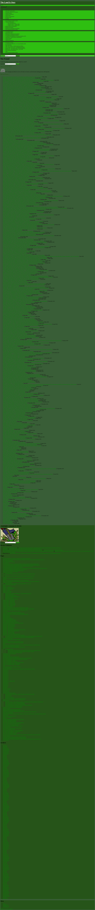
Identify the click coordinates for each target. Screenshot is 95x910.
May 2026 (5, 745)
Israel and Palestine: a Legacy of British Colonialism (13, 642)
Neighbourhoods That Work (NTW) (10, 458)
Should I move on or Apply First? (9, 716)
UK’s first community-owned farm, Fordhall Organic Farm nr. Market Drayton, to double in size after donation (24, 91)
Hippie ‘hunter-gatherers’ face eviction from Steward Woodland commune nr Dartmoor (20, 433)
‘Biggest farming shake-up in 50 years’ (10, 237)
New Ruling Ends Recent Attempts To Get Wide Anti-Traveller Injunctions (17, 215)
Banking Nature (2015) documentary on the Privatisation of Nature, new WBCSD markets (20, 122)
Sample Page (5, 714)
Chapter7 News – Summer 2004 (9, 604)
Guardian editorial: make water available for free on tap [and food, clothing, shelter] (19, 354)
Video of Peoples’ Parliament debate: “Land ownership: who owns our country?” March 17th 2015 (22, 445)
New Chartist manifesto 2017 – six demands (11, 339)
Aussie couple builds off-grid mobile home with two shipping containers (17, 367)
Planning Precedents (9, 27)
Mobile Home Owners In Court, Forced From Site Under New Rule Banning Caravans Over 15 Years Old (23, 211)
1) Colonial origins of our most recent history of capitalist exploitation (16, 558)
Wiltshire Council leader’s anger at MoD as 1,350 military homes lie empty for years (19, 192)
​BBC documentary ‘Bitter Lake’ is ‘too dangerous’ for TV (14, 456)
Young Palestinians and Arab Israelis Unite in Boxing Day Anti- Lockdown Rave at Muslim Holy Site (22, 233)
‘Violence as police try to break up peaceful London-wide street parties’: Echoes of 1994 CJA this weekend (24, 255)
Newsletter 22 (5, 685)
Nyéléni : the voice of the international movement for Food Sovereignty (17, 369)
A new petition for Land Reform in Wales (11, 434)
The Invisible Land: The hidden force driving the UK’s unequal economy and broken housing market (22, 309)
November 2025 (6, 750)
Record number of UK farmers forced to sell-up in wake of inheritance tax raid (18, 95)
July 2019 (5, 824)
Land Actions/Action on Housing (9, 653)
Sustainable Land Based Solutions (12, 35)
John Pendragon (6, 483)
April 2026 (5, 746)
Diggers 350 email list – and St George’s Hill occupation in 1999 (15, 614)
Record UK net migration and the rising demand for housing (14, 161)
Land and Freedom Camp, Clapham (10, 517)
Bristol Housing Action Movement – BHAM (11, 509)
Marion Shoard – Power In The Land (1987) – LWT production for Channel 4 (18, 359)
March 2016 (5, 864)
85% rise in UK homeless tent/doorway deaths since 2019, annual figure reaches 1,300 (20, 165)
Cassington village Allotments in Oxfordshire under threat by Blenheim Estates (18, 239)
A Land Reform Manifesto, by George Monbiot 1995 (15, 36)
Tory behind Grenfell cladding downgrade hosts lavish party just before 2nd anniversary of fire (21, 279)
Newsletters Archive (9, 42)
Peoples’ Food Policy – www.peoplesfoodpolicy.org (13, 383)
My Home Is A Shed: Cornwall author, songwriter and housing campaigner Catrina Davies (20, 238)
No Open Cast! (8, 17)
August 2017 (5, 849)
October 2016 (5, 859)
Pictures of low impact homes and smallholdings (12, 707)
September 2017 (6, 848)
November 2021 (6, 796)
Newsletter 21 (5, 684)
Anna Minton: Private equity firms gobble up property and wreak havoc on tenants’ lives (20, 271)
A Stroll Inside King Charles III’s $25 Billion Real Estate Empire (15, 179)
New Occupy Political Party (8, 485)
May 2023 (5, 780)
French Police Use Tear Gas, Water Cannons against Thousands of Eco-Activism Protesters (20, 323)
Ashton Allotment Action (8, 504)
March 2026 (5, 747)
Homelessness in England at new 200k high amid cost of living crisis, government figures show (21, 156)
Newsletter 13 (5, 675)
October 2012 (5, 890)
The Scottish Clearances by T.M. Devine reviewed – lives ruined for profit (17, 254)
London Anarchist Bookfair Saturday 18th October (13, 466)
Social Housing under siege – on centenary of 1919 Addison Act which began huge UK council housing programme (25, 276)
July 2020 (5, 812)
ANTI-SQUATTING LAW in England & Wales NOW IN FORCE (16, 514)
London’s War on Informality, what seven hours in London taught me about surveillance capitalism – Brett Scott (24, 137)
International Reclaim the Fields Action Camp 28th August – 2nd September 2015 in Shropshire (21, 443)
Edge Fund (5, 487)
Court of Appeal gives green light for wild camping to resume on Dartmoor (17, 154)
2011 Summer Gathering (7, 560)
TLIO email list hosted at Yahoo (11, 29)
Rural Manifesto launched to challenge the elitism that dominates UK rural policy (19, 439)
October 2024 (5, 764)
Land (4, 30)
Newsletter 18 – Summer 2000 (9, 681)
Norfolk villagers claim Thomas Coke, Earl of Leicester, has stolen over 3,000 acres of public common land (24, 133)
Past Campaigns (8, 44)
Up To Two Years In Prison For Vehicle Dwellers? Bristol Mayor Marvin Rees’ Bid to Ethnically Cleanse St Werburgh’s (26, 246)
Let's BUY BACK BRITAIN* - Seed (10, 547)
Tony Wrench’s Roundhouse (10, 50)
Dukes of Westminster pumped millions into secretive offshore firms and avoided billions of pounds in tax (23, 358)
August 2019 (5, 822)
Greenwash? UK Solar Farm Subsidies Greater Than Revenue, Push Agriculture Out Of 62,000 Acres (22, 261)
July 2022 (5, 789)
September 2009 (6, 896)
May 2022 (5, 791)
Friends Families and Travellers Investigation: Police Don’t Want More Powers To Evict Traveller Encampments (25, 242)
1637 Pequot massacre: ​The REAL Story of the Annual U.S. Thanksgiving (17, 305)
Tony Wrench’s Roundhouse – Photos (10, 732)
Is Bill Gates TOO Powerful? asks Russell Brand (12, 230)
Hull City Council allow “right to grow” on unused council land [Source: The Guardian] (20, 145)
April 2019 (5, 827)
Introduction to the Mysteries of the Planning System (13, 641)
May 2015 (5, 872)
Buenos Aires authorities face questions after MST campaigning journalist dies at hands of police (21, 152)
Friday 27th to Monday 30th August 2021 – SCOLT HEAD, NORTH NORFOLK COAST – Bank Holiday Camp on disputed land (28, 214)
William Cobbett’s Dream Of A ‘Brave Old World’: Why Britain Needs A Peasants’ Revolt (20, 184)
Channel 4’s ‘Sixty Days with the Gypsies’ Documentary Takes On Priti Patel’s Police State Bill (21, 199)
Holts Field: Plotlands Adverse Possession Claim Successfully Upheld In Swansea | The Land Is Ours (22, 550)
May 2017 (5, 852)
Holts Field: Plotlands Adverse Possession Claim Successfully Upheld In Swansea (19, 77)
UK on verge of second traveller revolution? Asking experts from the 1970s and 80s (19, 273)
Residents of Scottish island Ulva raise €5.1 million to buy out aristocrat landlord (18, 318)
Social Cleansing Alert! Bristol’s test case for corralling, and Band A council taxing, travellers (21, 85)
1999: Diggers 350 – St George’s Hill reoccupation (15, 704)
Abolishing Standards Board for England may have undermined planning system (18, 406)
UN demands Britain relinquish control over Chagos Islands (14, 737)
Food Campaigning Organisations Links (10, 621)
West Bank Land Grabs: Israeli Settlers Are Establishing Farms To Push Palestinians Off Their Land (22, 203)
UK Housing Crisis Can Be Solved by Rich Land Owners (14, 372)
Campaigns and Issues (7, 582)
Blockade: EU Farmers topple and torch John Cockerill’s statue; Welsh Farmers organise (20, 129)
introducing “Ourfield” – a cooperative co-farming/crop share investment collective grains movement (22, 353)
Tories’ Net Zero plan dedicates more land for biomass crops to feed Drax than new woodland (21, 166)
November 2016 (6, 858)
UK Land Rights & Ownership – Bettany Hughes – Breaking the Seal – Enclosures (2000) (20, 489)
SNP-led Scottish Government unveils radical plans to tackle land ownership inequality (20, 444)
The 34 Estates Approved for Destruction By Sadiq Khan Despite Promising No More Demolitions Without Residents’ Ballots (27, 324)
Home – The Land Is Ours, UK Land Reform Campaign (14, 635)
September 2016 (6, 860)
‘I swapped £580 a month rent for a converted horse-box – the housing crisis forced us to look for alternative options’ (25, 270)
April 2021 (5, 803)
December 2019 (6, 819)
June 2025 (5, 756)
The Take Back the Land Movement (10, 492)
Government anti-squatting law (9, 624)
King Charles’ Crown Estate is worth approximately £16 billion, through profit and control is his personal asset (24, 97)
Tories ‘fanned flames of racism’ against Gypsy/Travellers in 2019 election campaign (19, 268)
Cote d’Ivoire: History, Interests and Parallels (11, 612)
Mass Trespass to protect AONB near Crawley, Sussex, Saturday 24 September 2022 (19, 180)
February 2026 (6, 748)
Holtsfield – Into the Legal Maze (9, 626)
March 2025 (5, 759)
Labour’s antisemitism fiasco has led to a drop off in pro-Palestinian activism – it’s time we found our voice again (25, 290)
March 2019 (5, 828)
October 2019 (5, 821)
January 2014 (5, 886)
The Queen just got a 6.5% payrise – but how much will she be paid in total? (18, 420)
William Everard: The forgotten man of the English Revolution (15, 403)
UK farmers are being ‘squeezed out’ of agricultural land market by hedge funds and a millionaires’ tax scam (24, 110)
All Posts (4, 577)
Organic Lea (5, 505)
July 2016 (5, 862)
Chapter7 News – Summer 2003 (9, 603)
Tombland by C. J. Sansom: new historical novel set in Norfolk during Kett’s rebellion (19, 307)
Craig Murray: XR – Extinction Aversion (11, 285)
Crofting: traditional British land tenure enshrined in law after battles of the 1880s (19, 364)
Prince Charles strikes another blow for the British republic (14, 477)
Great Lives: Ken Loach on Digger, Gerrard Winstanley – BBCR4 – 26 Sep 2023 (18, 148)
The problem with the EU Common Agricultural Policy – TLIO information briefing (19, 480)
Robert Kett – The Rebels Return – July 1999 (14, 49)
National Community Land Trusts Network (11, 348)
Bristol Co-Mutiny (6, 520)
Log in (4, 903)
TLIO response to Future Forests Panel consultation (13, 730)
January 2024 (5, 771)
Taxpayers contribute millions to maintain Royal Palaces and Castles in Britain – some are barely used (23, 363)
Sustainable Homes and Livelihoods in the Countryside (13, 719)
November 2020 (6, 807)
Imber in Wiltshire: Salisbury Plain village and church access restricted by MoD (18, 343)
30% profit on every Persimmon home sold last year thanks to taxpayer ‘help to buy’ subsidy (21, 291)
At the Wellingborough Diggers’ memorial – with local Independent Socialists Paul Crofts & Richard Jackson (24, 209)
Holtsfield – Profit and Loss (8, 627)
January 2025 (5, 761)
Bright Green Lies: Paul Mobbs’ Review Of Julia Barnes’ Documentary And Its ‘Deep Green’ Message (23, 221)
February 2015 (6, 874)
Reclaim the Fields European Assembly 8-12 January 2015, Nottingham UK (17, 459)
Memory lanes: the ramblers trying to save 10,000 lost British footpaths (17, 303)
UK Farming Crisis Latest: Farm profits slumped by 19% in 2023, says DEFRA (18, 121)
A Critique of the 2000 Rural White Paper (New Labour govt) (15, 569)
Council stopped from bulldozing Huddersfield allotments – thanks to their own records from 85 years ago (23, 284)
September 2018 (6, 835)
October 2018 (5, 833)
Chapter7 (4, 19)
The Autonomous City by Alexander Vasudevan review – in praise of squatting (18, 388)
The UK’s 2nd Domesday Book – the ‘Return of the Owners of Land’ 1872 (17, 511)
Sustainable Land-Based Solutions (9, 721)
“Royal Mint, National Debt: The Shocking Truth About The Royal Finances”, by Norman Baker (21, 79)
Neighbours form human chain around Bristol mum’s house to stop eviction (17, 411)
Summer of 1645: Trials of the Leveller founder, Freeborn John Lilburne (17, 387)
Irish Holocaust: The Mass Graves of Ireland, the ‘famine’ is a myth (21, 651)
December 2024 (6, 762)
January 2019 (5, 830)
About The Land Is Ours (10, 10)
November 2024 (6, 763)
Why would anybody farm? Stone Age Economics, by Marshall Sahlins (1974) (18, 308)
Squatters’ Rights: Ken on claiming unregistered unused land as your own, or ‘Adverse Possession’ (22, 169)
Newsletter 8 (5, 686)
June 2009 (5, 897)
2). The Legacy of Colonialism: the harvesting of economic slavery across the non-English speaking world (23, 559)
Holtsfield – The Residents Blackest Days (11, 630)
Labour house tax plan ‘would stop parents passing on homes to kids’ (16, 220)
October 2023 (5, 774)
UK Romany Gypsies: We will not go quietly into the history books (16, 213)
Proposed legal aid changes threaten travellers (12, 709)
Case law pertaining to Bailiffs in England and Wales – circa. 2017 (18, 583)
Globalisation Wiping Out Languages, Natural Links (13, 623)
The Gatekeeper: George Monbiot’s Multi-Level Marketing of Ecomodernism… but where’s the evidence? (23, 178)
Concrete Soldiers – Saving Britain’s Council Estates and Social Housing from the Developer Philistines (23, 322)
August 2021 (5, 800)
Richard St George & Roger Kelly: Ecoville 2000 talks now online (16, 452)
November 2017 (6, 845)
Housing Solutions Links (8, 638)
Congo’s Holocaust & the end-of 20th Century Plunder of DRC (15, 609)
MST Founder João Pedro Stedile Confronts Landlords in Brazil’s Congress (17, 151)
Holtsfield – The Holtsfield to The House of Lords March (14, 629)
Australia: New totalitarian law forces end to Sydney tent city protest (16, 377)
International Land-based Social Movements (11, 639)
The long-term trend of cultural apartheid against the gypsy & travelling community (19, 481)
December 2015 (6, 867)
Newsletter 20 (5, 683)
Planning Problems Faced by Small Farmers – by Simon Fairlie (15, 312)
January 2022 (5, 794)
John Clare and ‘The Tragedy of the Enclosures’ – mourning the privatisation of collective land (21, 644)
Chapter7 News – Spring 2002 (14, 25)
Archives (4, 41)
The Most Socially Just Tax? (8, 429)
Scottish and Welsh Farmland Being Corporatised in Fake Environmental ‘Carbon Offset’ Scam (21, 193)
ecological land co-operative (8, 475)
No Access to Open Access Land (9, 139)
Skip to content (10, 6)
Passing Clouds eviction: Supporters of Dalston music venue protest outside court (19, 418)
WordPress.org (6, 906)
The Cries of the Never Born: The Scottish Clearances (13, 722)
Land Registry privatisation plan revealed (11, 488)
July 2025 (5, 755)
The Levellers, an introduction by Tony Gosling (12, 728)
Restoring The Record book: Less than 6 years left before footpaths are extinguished (19, 234)
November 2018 (6, 832)
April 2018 (5, 840)
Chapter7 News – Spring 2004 (9, 602)
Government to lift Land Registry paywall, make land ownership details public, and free (20, 83)
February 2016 (6, 865)
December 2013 (6, 887)
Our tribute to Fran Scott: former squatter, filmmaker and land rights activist (20, 573)
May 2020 (5, 814)
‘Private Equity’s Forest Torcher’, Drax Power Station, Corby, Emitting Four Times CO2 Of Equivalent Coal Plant (25, 118)
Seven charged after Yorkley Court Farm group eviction (13, 431)
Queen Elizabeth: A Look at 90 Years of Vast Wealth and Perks (15, 419)
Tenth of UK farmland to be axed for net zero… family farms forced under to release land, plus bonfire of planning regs (26, 106)
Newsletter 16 (5, 678)
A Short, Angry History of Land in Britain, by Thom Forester (15, 249)
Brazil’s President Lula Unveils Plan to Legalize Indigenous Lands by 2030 (17, 162)
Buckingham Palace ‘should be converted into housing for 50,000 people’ (17, 294)
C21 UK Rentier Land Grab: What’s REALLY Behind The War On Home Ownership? (19, 210)
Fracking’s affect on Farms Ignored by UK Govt (12, 422)
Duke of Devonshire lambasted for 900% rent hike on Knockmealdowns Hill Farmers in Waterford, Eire (23, 81)
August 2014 (5, 880)
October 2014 (5, 878)
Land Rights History (9, 31)
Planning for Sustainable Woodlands (12, 28)
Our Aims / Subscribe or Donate (11, 12)
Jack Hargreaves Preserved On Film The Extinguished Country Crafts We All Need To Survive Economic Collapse (25, 188)
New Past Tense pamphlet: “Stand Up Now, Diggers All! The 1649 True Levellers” (19, 668)
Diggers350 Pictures (7, 617)
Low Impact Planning (7, 667)
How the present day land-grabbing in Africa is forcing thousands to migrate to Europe (20, 226)
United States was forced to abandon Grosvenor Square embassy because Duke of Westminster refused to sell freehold (26, 342)
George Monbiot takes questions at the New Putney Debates (14, 513)
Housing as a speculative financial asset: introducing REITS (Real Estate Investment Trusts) (21, 337)
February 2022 (6, 793)
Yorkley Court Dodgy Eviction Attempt (10, 470)
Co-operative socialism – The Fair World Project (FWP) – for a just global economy (19, 370)
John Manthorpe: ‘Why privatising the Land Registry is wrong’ (15, 425)
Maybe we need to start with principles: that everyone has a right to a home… (18, 435)
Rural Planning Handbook (8, 712)
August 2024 (5, 766)
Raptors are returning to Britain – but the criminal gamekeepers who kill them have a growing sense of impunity (24, 257)
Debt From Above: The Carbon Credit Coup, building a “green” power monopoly (18, 119)
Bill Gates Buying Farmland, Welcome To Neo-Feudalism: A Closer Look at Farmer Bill (20, 186)
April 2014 (5, 884)
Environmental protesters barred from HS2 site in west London (15, 282)
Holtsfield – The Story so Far (8, 631)
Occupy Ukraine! (6, 691)
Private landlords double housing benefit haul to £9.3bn (13, 415)
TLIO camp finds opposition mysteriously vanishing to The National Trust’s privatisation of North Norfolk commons (25, 198)
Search (1, 5)
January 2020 (5, 818)
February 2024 (6, 770)
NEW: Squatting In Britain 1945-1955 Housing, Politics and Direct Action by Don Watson (20, 400)
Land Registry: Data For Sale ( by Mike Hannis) (12, 462)
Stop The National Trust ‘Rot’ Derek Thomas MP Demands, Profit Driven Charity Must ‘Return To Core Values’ (25, 227)
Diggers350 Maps (6, 616)
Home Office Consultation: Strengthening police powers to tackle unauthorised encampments (21, 269)
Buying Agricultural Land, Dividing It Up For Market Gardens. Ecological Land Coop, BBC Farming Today (24, 260)
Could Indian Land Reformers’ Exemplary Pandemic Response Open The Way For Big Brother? (21, 259)
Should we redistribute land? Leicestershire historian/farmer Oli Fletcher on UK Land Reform (21, 100)
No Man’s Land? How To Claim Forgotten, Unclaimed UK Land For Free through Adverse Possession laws (24, 131)
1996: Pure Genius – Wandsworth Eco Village (14, 45)
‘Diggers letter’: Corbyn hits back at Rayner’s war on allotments (15, 93)
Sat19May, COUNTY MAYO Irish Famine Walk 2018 (13, 326)
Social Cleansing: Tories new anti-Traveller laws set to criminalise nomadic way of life (20, 229)
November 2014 (6, 877)
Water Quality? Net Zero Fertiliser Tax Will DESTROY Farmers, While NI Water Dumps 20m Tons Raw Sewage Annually (27, 94)
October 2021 (5, 797)
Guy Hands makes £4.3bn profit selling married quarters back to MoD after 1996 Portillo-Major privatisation (24, 109)
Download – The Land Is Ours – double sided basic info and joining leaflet (19, 694)
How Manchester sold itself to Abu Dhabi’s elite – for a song (14, 185)
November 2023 (6, 773)
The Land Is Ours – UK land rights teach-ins (11, 490)
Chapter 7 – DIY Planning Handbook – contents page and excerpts (18, 593)
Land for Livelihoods (9, 14)
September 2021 (6, 798)
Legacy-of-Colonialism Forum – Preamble (11, 664)
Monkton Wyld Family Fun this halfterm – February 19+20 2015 (15, 455)
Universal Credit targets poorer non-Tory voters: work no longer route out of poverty (19, 267)
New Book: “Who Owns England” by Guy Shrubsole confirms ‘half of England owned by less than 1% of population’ (26, 288)
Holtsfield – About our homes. (9, 625)
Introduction (5, 640)
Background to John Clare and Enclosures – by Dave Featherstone (16, 580)
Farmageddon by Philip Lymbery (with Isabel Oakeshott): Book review (17, 491)
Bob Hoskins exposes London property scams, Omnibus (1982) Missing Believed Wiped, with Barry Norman (24, 283)
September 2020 (6, 809)
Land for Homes (8, 13)
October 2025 (5, 751)
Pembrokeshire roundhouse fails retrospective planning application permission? (18, 471)
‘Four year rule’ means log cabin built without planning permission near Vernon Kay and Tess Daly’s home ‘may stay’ (26, 157)
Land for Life (8, 15)
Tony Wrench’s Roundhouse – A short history (12, 731)
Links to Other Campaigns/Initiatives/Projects (12, 666)
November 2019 (6, 820)
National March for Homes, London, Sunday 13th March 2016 (15, 432)
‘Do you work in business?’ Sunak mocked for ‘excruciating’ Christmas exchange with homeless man (22, 177)
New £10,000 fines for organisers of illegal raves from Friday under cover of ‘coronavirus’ (20, 244)
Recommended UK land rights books (15, 652)
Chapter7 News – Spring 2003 (9, 601)
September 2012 (6, 891)
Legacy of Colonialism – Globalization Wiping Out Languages (15, 659)
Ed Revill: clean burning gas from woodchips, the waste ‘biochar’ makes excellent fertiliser (20, 278)
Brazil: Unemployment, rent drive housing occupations (13, 362)
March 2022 (5, 792)
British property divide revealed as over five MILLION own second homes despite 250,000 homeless (22, 375)
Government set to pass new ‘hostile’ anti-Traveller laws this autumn (16, 245)
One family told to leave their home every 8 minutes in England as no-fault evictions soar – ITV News (23, 142)
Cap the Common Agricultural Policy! (10, 479)
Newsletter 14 (5, 676)
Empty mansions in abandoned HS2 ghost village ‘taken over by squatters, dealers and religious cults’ (22, 146)
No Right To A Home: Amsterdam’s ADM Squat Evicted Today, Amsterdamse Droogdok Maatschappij (23, 296)
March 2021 (5, 804)
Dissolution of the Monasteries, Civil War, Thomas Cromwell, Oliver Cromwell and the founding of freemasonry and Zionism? (27, 349)
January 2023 (5, 783)
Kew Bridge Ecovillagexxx (8, 521)
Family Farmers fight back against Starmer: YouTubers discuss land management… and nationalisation (23, 113)
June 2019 (5, 825)
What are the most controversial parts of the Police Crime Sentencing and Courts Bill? (19, 225)
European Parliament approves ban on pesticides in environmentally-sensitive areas (19, 382)
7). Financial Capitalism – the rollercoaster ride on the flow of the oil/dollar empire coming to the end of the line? (25, 568)
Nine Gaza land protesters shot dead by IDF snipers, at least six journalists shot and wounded (21, 327)
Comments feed (6, 905)
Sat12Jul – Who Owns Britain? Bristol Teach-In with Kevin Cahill (16, 473)
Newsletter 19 (5, 682)
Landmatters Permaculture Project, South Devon (12, 510)
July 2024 (5, 767)
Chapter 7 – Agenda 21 (7, 586)
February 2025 (6, 760)
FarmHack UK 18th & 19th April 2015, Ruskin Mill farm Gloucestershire (17, 457)
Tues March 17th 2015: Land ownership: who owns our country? (15, 451)
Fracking (7, 18)
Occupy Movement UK (7, 496)
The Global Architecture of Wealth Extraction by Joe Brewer (14, 427)
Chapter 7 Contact (6, 590)
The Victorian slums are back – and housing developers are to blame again (17, 341)
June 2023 (5, 779)
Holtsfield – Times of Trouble (8, 632)
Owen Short (5, 548)
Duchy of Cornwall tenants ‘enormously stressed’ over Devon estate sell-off (17, 82)
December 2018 (6, 831)
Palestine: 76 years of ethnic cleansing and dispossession (14, 699)
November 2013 (6, 888)
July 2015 (5, 871)
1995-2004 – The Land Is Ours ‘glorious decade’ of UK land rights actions (19, 575)
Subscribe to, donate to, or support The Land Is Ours (15, 698)
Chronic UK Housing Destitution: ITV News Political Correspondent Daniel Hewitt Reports (21, 222)
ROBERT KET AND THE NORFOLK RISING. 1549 (13, 710)
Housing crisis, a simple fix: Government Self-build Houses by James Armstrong (18, 158)
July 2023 (5, 778)
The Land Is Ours (7, 2)
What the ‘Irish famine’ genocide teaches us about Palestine (14, 295)
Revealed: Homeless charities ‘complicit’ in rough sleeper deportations (16, 413)
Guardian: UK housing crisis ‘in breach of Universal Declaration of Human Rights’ (19, 424)
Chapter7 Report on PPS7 (8, 606)
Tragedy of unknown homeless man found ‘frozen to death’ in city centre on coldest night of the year (22, 401)
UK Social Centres (6, 735)
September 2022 (6, 786)
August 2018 (5, 836)
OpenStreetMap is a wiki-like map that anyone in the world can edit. (16, 508)
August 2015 (5, 870)
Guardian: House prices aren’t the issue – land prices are (14, 357)
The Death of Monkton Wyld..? (9, 135)
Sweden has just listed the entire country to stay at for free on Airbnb (16, 389)
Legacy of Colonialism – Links (9, 660)
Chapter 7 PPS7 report (7, 591)
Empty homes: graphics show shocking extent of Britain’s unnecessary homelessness (19, 417)
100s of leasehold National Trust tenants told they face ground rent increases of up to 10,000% (21, 374)
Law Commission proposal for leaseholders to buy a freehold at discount (17, 314)
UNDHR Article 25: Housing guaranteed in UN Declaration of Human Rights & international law (22, 739)
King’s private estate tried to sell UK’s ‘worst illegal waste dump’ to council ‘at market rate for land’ (22, 76)
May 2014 (5, 883)
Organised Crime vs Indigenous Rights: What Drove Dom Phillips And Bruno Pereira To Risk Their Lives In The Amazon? (27, 190)
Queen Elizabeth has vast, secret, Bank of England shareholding (15, 416)
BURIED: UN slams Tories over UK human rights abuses (14, 412)
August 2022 (5, 787)
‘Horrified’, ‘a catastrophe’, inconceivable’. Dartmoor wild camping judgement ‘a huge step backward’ (23, 173)
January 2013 (5, 889)
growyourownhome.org (7, 476)
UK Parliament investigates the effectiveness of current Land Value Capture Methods (19, 335)
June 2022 (5, 790)
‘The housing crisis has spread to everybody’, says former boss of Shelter (17, 396)
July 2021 (5, 801)
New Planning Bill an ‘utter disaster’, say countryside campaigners (16, 216)
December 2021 (6, 795)
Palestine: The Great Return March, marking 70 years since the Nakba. (16, 329)
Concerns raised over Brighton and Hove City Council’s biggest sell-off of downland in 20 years (21, 404)
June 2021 (5, 802)
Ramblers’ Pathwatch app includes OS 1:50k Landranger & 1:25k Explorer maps (18, 302)
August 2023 (5, 777)
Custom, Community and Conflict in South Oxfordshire (14, 613)
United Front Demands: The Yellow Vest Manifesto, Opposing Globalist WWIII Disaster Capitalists (22, 223)
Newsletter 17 (5, 679)
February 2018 (6, 842)
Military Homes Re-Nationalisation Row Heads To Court (14, 181)
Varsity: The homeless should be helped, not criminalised (14, 338)
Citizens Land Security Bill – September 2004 (12, 447)
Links (6, 51)
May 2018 (5, 839)
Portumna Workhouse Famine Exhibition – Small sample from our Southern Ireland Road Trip (21, 141)
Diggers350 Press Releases (8, 618)
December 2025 (6, 749)
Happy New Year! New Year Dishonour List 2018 (12, 350)
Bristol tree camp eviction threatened (10, 454)
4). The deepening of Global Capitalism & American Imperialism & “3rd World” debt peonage (21, 565)
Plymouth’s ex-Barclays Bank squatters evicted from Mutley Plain (16, 355)
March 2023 (5, 782)
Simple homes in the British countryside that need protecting (14, 373)
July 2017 (5, 850)
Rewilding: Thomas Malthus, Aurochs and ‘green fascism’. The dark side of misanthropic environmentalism (24, 287)
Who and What (6, 740)
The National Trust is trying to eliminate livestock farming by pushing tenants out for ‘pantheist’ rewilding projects (25, 183)
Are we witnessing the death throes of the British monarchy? (14, 253)
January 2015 (5, 875)
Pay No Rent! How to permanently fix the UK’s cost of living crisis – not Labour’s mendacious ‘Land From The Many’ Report (27, 191)
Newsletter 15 (5, 677)
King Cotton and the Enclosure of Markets (11, 646)
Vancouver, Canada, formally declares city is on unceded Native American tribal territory (20, 264)
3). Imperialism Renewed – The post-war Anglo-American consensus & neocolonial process (21, 563)
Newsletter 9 (5, 687)
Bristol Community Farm (8, 506)
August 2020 (5, 810)
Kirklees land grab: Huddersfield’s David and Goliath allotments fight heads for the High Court (21, 292)
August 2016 (5, 861)
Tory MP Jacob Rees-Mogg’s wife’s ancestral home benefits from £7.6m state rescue (19, 386)
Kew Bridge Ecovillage (7, 522)
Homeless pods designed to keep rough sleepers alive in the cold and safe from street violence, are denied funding (25, 301)
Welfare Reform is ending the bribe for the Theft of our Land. (15, 461)
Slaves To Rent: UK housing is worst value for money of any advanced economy (18, 126)
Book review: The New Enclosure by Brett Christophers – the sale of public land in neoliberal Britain (22, 293)
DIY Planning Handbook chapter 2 (9, 620)
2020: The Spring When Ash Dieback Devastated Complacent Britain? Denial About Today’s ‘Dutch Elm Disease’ (25, 258)
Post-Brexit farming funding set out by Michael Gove (13, 347)
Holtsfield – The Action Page (8, 628)
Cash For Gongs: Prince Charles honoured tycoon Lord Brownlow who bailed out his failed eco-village (23, 187)
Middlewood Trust (6, 502)
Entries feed (5, 904)
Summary (5, 718)
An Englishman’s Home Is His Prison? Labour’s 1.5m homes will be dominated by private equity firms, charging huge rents (27, 103)
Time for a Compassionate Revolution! (10, 441)
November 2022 (6, 785)
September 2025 (6, 752)
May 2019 (5, 826)
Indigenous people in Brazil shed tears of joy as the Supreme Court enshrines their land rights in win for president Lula (26, 150)
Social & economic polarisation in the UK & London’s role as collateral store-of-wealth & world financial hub (24, 478)
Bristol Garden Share (7, 512)
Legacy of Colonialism (9, 16)
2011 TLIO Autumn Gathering (9, 561)
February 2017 (6, 854)
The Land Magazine (12, 22)
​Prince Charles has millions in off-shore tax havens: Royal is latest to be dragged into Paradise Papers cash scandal (25, 361)
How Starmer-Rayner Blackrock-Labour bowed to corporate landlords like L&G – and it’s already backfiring (24, 92)
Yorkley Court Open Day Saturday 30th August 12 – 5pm (14, 469)
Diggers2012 (5, 501)
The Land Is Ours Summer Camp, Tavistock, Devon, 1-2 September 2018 (19, 637)
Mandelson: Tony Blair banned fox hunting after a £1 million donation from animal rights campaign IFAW (23, 127)
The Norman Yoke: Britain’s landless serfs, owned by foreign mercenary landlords (19, 336)
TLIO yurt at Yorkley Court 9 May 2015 (11, 446)
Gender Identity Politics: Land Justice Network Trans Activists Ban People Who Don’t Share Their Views (23, 241)
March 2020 (5, 816)
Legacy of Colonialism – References (10, 661)
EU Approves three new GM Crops (10, 421)
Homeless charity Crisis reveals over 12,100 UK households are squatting (17, 380)
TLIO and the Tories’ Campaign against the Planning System (14, 248)
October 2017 (5, 847)
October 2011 (5, 894)
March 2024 (5, 769)
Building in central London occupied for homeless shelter (14, 331)
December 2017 (6, 844)
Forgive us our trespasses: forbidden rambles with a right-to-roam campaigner (18, 231)
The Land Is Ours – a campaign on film (10, 724)
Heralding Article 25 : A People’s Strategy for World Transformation (16, 423)
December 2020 (6, 806)
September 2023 (6, 775)
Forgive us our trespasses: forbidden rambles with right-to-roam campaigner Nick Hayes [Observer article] (23, 247)
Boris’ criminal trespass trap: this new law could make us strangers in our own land (19, 266)
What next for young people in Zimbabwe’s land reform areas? (15, 360)
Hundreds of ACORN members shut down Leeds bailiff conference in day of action (19, 90)
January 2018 (5, 843)
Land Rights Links (9, 32)
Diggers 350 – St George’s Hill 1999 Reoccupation (15, 48)
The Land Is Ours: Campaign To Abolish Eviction (12, 725)
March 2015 (5, 873)
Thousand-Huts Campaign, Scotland (10, 494)
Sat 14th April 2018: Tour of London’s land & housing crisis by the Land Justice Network (20, 325)
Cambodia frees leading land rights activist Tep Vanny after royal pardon (17, 311)
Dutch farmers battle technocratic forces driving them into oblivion (16, 176)
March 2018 (5, 841)
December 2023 (6, 772)
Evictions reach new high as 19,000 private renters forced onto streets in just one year (19, 410)
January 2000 (5, 898)
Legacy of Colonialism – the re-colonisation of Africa (13, 662)
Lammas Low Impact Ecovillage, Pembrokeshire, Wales (14, 497)
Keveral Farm (5, 499)
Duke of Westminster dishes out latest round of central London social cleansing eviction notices (21, 272)
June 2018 (5, 838)
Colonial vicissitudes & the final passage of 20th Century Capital (15, 607)
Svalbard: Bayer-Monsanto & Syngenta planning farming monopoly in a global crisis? (19, 243)
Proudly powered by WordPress (6, 908)
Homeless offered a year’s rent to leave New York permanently (15, 365)
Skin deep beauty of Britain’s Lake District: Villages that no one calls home (17, 300)
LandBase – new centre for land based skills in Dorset (13, 397)
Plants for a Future (6, 708)
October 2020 (5, 808)
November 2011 (6, 893)
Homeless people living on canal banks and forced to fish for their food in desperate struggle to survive (23, 385)
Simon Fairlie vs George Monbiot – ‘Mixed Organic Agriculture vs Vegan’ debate (19, 167)
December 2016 (6, 856)
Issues (4, 9)
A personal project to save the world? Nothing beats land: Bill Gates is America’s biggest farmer (21, 153)
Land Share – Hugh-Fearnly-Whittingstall (13, 37)
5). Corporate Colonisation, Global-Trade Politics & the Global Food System (18, 566)
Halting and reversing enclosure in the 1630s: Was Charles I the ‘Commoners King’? (24, 650)
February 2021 (6, 805)
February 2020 (6, 817)
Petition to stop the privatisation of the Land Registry (13, 428)
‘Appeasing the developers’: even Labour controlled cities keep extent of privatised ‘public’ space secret (23, 345)
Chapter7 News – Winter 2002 (14, 24)
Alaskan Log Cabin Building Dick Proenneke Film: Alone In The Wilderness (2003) (19, 202)
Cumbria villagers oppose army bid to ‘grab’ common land (14, 304)
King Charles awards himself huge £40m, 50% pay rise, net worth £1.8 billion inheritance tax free (22, 138)
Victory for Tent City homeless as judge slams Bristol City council (16, 390)
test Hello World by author (8, 523)
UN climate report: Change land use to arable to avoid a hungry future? (17, 274)
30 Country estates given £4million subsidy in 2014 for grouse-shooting (17, 407)
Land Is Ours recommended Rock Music (11, 486)
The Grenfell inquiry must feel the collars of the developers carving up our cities (18, 381)
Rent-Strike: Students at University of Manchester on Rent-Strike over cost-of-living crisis (20, 175)
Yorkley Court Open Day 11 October (10, 467)
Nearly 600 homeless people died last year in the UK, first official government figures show (21, 297)
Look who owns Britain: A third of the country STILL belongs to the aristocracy (18, 463)
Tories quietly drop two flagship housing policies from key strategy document (18, 351)
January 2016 (5, 866)
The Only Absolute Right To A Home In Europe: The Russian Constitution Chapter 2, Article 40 (21, 174)
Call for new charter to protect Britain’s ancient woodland (14, 438)
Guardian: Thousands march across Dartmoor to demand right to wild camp (17, 172)
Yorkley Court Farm (7, 493)
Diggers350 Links (6, 615)
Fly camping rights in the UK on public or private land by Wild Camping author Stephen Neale (23, 636)
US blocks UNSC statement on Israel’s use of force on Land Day (15, 328)
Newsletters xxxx (6, 689)
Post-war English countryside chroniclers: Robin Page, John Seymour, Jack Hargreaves (20, 160)
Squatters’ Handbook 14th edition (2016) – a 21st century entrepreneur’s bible (18, 394)
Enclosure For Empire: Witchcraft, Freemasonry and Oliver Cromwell (16, 189)
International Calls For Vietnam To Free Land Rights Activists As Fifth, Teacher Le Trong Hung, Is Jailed (23, 201)
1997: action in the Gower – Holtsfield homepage (15, 47)
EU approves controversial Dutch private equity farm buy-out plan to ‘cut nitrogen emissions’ (21, 163)
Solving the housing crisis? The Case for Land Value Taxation (15, 334)
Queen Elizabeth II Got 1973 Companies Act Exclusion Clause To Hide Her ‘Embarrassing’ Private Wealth (23, 232)
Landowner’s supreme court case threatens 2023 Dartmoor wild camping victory (18, 132)
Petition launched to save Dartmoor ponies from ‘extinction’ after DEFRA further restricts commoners (23, 125)
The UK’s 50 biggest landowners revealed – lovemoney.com (14, 280)
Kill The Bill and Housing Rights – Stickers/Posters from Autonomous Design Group (19, 219)
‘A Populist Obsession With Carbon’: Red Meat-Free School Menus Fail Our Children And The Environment (24, 197)
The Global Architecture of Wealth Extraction (12, 723)
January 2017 (5, 855)
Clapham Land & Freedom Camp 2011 (10, 519)
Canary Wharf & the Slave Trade (9, 584)
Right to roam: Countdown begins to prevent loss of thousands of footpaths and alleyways (20, 436)
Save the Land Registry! (7, 440)
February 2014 (6, 885)
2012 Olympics (6, 562)
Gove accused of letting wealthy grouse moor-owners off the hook (16, 313)
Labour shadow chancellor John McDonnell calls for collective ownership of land (19, 306)
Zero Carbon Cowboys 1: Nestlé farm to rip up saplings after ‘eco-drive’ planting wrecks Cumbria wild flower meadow (26, 105)
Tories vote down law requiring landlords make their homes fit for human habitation (19, 319)
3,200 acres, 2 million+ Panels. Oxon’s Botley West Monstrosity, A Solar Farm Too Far (20, 116)
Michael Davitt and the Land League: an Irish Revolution (14, 392)
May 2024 (5, 768)
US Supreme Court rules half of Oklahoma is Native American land (16, 251)
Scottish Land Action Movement (9, 453)
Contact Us (5, 610)
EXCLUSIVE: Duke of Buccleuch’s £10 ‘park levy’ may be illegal (16, 430)
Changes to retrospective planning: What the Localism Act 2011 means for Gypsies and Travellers (22, 515)
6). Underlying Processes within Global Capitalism (13, 567)
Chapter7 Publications (9, 21)
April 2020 (5, 815)
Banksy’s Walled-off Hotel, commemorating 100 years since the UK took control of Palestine (21, 581)
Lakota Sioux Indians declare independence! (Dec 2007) (14, 647)
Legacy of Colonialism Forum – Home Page (11, 663)
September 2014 (6, 879)
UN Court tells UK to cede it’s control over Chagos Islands (14, 736)
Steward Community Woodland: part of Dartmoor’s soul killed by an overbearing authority (20, 330)
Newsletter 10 (5, 670)
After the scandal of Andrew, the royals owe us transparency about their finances (18, 84)
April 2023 (5, 781)
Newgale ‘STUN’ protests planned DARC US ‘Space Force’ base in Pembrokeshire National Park (22, 87)
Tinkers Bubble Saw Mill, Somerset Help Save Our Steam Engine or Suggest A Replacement (21, 204)
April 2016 (5, 863)
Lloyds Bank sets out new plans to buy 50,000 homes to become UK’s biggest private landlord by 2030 (23, 212)
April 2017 (5, 853)
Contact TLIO (5, 53)
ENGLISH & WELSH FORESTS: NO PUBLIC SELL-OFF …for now (17, 498)
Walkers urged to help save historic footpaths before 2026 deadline (16, 265)
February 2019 (6, 829)
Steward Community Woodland (9, 500)
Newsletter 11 (5, 672)
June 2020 (5, 813)
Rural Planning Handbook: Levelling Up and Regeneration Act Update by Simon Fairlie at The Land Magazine (24, 143)
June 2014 (5, 882)
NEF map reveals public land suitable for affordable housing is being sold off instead (19, 366)
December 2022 (6, 784)
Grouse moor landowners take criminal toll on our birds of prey (15, 378)
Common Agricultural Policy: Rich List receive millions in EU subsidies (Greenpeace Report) (21, 409)
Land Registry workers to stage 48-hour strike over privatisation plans (16, 482)
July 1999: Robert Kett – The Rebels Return (13, 706)
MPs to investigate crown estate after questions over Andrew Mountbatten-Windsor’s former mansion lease (24, 86)
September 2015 (6, 868)
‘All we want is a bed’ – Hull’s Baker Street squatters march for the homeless (18, 332)
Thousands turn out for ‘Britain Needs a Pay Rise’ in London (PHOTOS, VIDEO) (19, 465)
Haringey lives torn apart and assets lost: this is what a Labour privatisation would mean (20, 398)
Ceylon (4, 585)
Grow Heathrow (6, 503)
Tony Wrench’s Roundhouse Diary (9, 733)
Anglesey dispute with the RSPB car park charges (12, 315)
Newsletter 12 (5, 674)
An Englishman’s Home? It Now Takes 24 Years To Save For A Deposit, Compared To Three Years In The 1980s (25, 195)
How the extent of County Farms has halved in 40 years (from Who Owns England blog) (20, 320)
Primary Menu (3, 6)
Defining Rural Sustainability (11, 26)
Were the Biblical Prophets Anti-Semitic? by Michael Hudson (15, 140)
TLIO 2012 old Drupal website (9, 729)
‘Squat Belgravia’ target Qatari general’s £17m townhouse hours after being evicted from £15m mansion (23, 395)
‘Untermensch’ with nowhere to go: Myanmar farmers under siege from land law (18, 289)
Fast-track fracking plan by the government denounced (13, 317)
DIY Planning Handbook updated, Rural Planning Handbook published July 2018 (19, 316)
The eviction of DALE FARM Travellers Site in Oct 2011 (14, 516)
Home (4, 8)
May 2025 (5, 757)
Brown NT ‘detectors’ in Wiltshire (9, 450)
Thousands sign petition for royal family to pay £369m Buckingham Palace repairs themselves (21, 399)
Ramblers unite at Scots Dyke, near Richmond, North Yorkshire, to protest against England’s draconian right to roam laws (26, 149)
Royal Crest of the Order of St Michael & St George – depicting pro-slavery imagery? (19, 711)
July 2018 (5, 837)
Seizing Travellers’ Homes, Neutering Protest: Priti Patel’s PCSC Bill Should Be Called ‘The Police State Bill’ (24, 218)
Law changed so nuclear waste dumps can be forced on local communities (17, 658)
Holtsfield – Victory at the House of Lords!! (11, 633)
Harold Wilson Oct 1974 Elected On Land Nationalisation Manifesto (16, 464)
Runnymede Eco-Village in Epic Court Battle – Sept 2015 (14, 442)
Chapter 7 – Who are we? (8, 589)
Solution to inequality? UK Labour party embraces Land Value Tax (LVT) (17, 281)
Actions (4, 574)
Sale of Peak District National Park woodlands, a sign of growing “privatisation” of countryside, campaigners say (25, 376)
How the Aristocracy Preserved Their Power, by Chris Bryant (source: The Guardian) (19, 371)
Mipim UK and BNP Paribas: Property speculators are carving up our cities (17, 405)
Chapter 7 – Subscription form (9, 588)
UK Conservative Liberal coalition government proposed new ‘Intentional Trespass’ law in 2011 (21, 734)
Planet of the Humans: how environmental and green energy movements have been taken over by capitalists (24, 262)
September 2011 (6, 895)
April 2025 (5, 758)
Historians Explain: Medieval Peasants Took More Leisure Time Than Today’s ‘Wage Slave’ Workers (22, 107)
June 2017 (5, 851)
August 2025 (5, 754)
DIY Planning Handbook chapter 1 (9, 619)
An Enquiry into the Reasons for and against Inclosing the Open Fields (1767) (18, 578)
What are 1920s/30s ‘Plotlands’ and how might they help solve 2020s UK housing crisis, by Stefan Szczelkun (24, 88)
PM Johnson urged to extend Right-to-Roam (11, 236)
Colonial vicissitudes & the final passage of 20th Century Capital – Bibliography (18, 608)
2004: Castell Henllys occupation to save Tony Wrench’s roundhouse (18, 705)
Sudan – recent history (7, 717)
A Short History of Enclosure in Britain (10, 571)
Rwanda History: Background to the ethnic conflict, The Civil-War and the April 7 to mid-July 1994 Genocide (24, 713)
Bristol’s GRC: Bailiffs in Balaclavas (10, 346)
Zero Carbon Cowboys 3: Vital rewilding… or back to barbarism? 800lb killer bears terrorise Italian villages (24, 102)
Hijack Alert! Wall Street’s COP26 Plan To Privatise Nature (14, 206)
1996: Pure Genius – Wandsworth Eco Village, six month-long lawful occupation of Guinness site (24, 701)
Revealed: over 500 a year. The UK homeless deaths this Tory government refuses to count (20, 299)
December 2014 (6, 876)
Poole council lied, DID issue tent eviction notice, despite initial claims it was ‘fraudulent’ (20, 393)
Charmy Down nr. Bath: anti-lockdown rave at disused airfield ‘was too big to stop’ (19, 250)
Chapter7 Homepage (7, 592)
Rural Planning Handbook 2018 (11, 20)
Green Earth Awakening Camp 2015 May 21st (12, 448)
